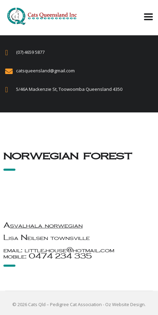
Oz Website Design (125, 304)
